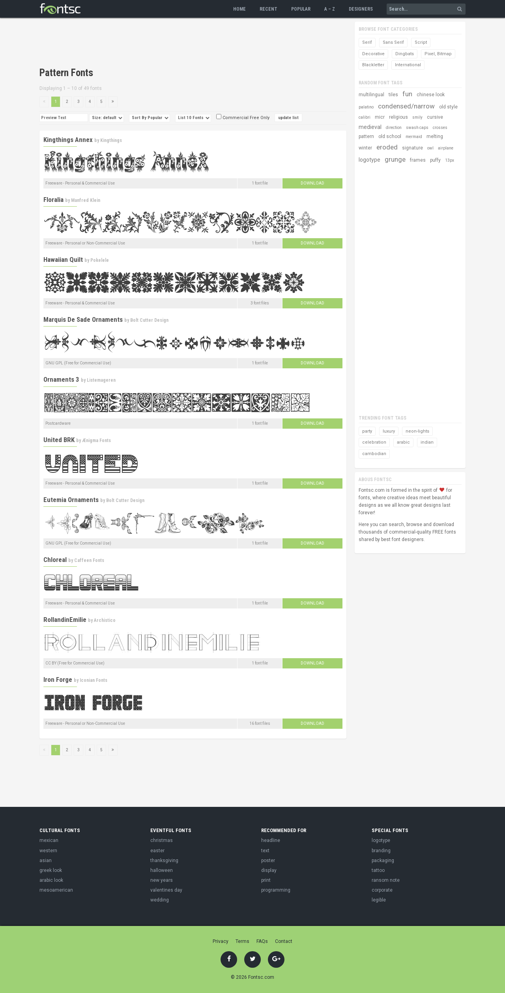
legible (379, 900)
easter (157, 850)
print (266, 880)
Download (312, 183)
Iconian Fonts (93, 680)
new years (161, 880)
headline (270, 840)
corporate (382, 890)
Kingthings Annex (68, 140)
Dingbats (404, 53)
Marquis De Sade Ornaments (83, 319)
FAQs (262, 941)
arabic (403, 442)
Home (239, 9)
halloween (161, 870)
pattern (366, 136)
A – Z (329, 9)
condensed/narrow (406, 106)
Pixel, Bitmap (438, 53)
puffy (435, 160)
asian (45, 860)
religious (398, 117)
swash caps (417, 127)
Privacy (220, 941)
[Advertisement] (183, 43)
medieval (370, 127)
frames (418, 160)
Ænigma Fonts (96, 440)
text (265, 850)
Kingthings (111, 140)
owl (430, 148)
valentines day (166, 890)
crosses (440, 127)
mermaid (414, 136)
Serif (367, 42)
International (408, 64)
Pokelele (99, 260)
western (48, 850)
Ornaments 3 (61, 379)
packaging (383, 860)
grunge (395, 159)
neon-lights (417, 431)
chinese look (431, 94)
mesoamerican (56, 890)
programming (275, 890)
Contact (283, 941)
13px (449, 160)
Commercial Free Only (242, 117)
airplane (445, 148)
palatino (366, 107)
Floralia (53, 199)
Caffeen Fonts (89, 560)
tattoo (378, 870)
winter (365, 148)
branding (381, 850)
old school (389, 136)
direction (394, 127)
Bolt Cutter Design (149, 320)
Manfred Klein (85, 200)
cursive (435, 117)
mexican (48, 840)
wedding (159, 900)
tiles (393, 94)
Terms (242, 941)
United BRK (59, 440)
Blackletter (373, 64)
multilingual (371, 94)
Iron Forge (57, 679)
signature (412, 148)
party (367, 431)
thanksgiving (164, 860)
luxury (389, 431)
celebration (374, 442)
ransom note (386, 880)
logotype (369, 160)
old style (448, 107)
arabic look (51, 880)
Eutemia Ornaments (71, 500)
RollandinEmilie (64, 619)
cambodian (374, 453)
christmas (161, 840)
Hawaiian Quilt (63, 259)
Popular (300, 9)
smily (417, 117)
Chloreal (55, 560)
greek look (50, 870)
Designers (361, 9)
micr (380, 117)
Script (421, 42)
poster (268, 860)
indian (427, 442)
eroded (387, 147)
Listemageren (101, 380)
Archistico (105, 620)
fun (407, 94)
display (269, 870)
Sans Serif (393, 42)
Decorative (373, 53)
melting (434, 136)
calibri (364, 117)
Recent (268, 9)
